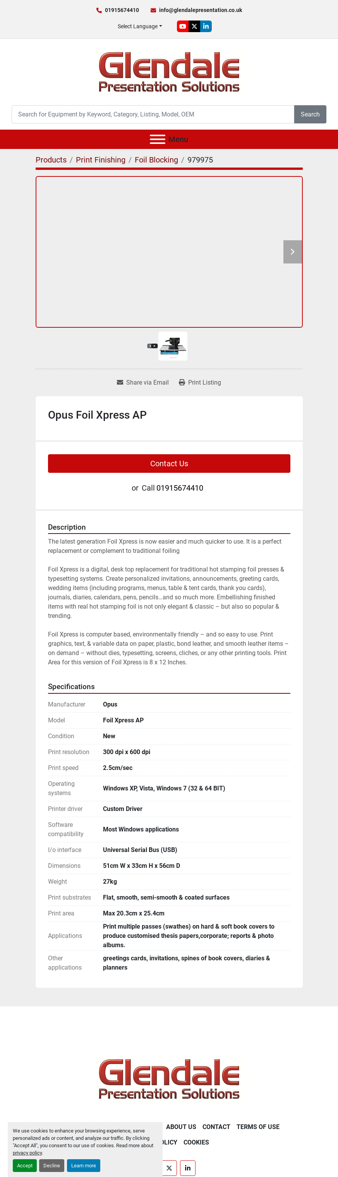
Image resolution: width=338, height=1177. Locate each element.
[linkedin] (206, 26)
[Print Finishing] (100, 159)
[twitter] (194, 26)
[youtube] (183, 26)
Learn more (83, 1165)
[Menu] (157, 139)
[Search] (153, 114)
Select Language (138, 26)
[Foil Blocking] (156, 159)
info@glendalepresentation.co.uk (200, 10)
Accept (25, 1165)
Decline (51, 1165)
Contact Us (169, 463)
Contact (216, 1127)
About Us (181, 1127)
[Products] (51, 159)
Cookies (196, 1142)
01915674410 (122, 10)
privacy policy (27, 1153)
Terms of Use (258, 1127)
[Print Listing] (200, 382)
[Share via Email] (143, 382)
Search (310, 114)
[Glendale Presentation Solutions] (169, 1078)
